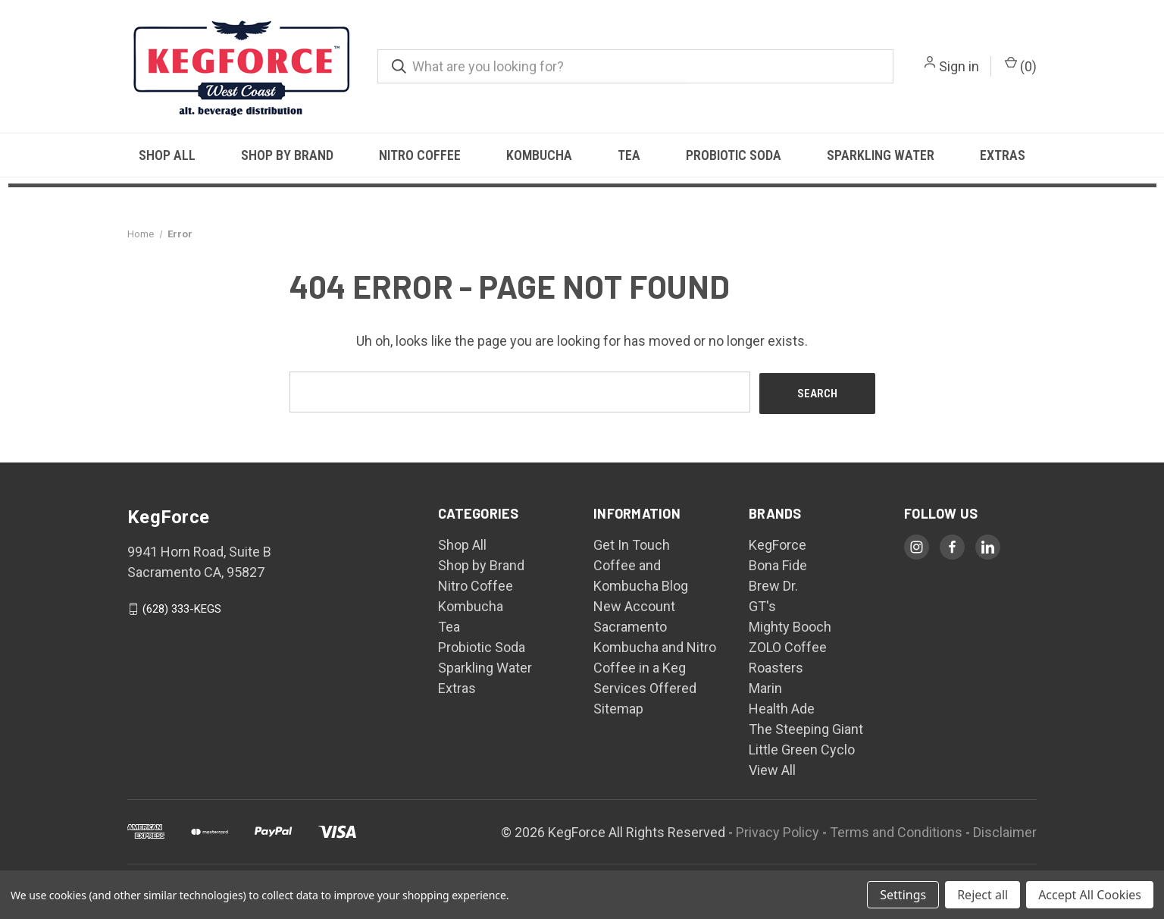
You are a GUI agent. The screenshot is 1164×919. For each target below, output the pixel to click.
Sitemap (618, 707)
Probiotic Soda (733, 155)
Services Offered (644, 687)
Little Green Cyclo (802, 748)
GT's (762, 605)
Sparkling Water (880, 155)
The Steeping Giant (806, 728)
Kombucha (539, 155)
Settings (903, 894)
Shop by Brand (287, 155)
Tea (629, 155)
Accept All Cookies (1089, 894)
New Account (634, 605)
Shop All (167, 155)
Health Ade (782, 707)
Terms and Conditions (896, 830)
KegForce (777, 543)
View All (772, 768)
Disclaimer (1005, 830)
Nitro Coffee (420, 155)
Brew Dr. (773, 584)
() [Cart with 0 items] (1021, 65)
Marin (765, 687)
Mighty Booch (790, 625)
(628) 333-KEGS (181, 607)
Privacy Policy (777, 830)
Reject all (982, 894)
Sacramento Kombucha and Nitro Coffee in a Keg (654, 645)
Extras (1002, 155)
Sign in (959, 66)
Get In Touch (631, 543)
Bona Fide (778, 564)
